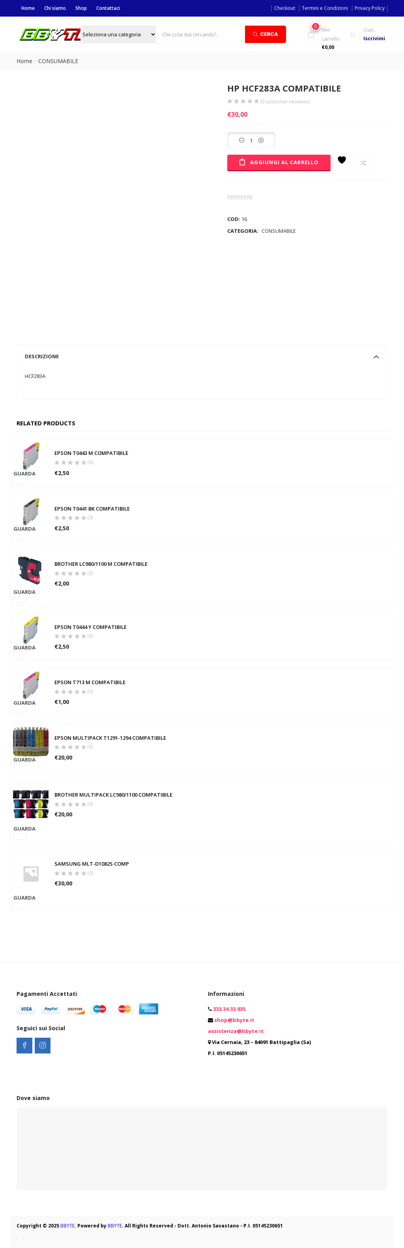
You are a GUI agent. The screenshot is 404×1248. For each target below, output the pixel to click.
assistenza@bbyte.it (236, 1031)
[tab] (202, 356)
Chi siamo (55, 8)
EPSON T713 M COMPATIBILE (89, 682)
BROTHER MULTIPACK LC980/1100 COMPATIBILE (113, 795)
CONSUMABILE (58, 61)
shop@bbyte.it (234, 1020)
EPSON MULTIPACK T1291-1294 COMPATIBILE (110, 737)
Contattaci (108, 8)
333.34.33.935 (229, 1009)
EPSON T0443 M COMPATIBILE (91, 453)
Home (28, 8)
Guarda (20, 474)
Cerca (265, 33)
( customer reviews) (284, 101)
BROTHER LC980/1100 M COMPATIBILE (101, 564)
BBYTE (67, 1226)
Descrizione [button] (202, 356)
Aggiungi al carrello (284, 162)
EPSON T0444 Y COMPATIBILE (90, 627)
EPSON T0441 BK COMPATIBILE (92, 508)
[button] (323, 38)
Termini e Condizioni (325, 8)
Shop (81, 8)
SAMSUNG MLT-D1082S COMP (91, 864)
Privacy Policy (370, 8)
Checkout (284, 8)
